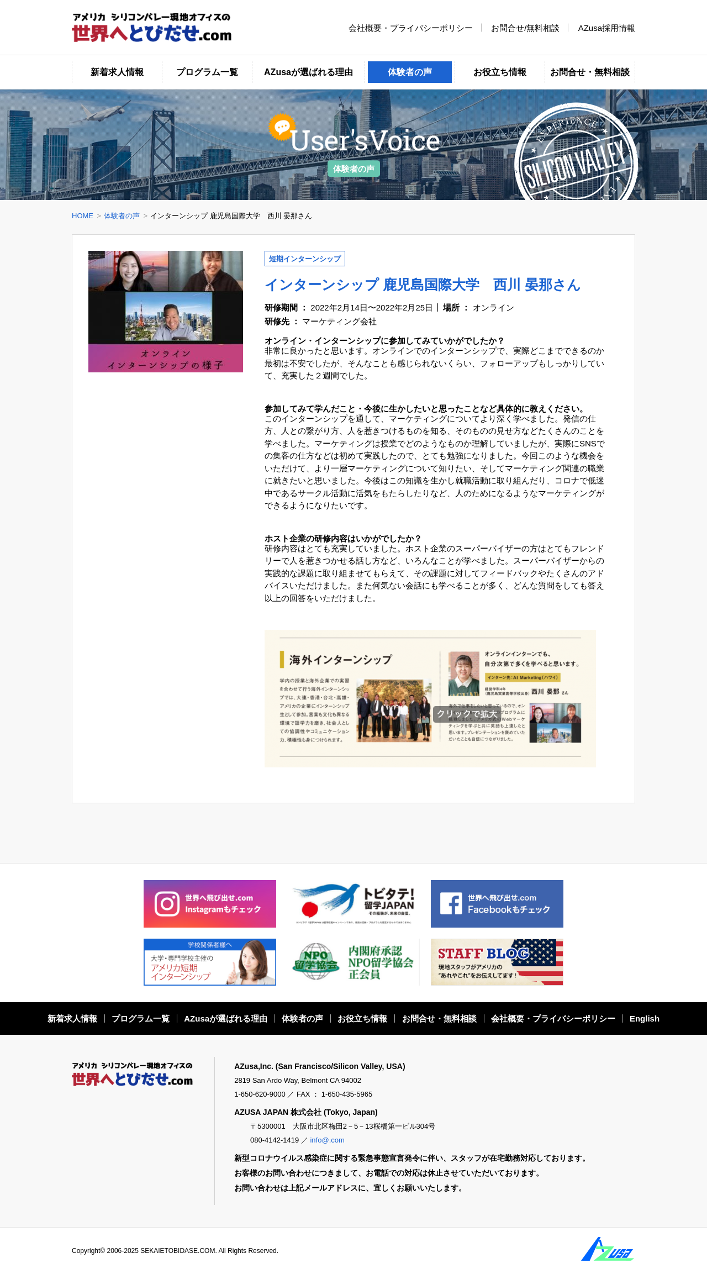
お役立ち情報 (499, 72)
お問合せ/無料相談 (525, 27)
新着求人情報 (117, 72)
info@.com (327, 1140)
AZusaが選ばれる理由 (308, 72)
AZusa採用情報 (606, 27)
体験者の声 (410, 72)
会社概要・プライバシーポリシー (411, 27)
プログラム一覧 (207, 72)
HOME (82, 216)
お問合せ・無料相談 (590, 72)
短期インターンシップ (305, 259)
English (644, 1018)
